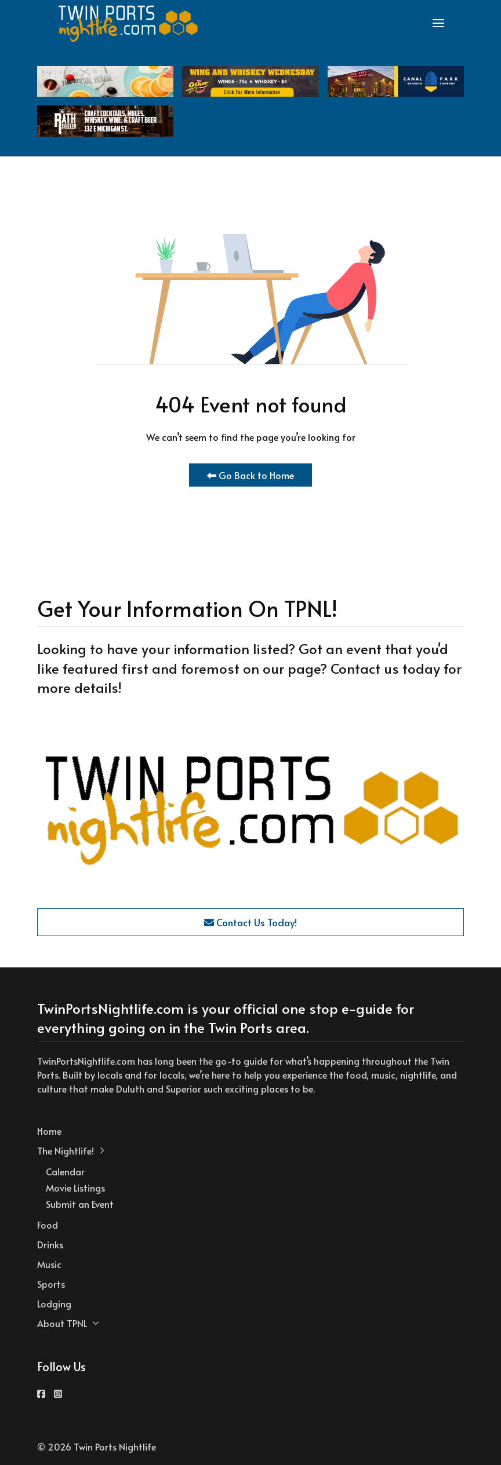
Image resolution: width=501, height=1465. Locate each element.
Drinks (50, 1244)
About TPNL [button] (68, 1323)
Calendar (65, 1171)
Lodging (54, 1303)
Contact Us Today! (250, 922)
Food (47, 1224)
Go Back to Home (250, 475)
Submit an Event (80, 1203)
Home (49, 1130)
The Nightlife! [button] (71, 1150)
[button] (438, 23)
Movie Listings (75, 1187)
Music (49, 1264)
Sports (51, 1283)
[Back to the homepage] (129, 23)
